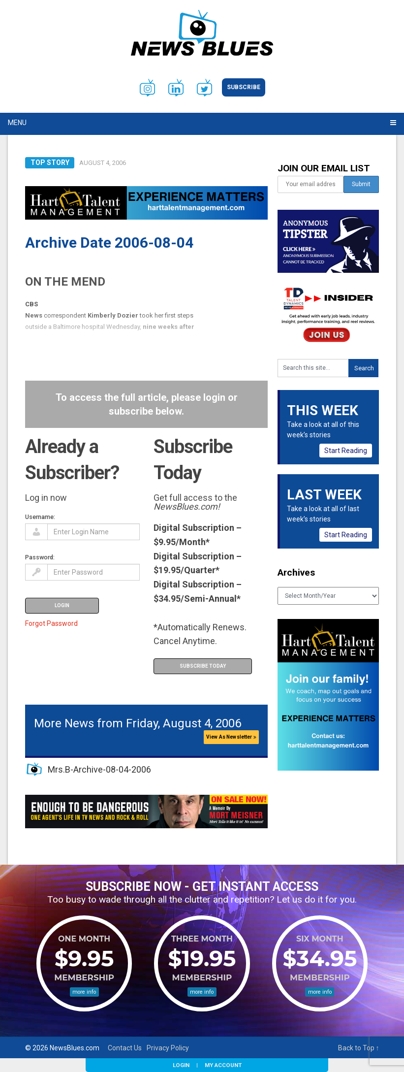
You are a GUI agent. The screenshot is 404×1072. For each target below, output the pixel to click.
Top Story (50, 162)
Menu (17, 123)
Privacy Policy (168, 1048)
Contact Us (125, 1048)
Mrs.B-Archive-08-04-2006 (99, 769)
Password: (40, 557)
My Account (223, 1065)
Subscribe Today (203, 666)
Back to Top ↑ (358, 1048)
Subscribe (243, 87)
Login (181, 1065)
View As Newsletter (231, 737)
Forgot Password (51, 623)
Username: (40, 516)
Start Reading (345, 451)
